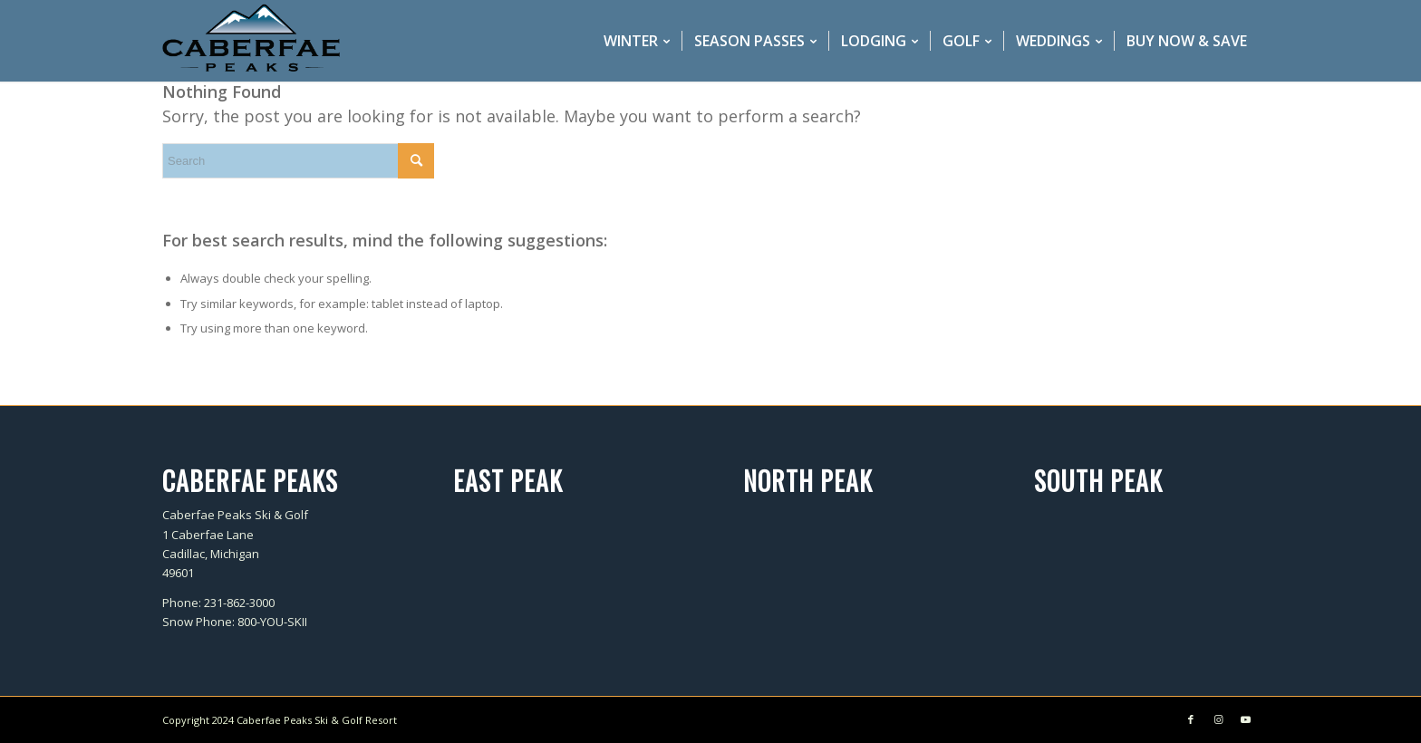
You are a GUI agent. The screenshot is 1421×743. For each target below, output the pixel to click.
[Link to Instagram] (1218, 719)
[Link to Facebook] (1190, 719)
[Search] (298, 161)
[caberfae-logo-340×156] (251, 41)
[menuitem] (637, 41)
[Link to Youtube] (1245, 719)
